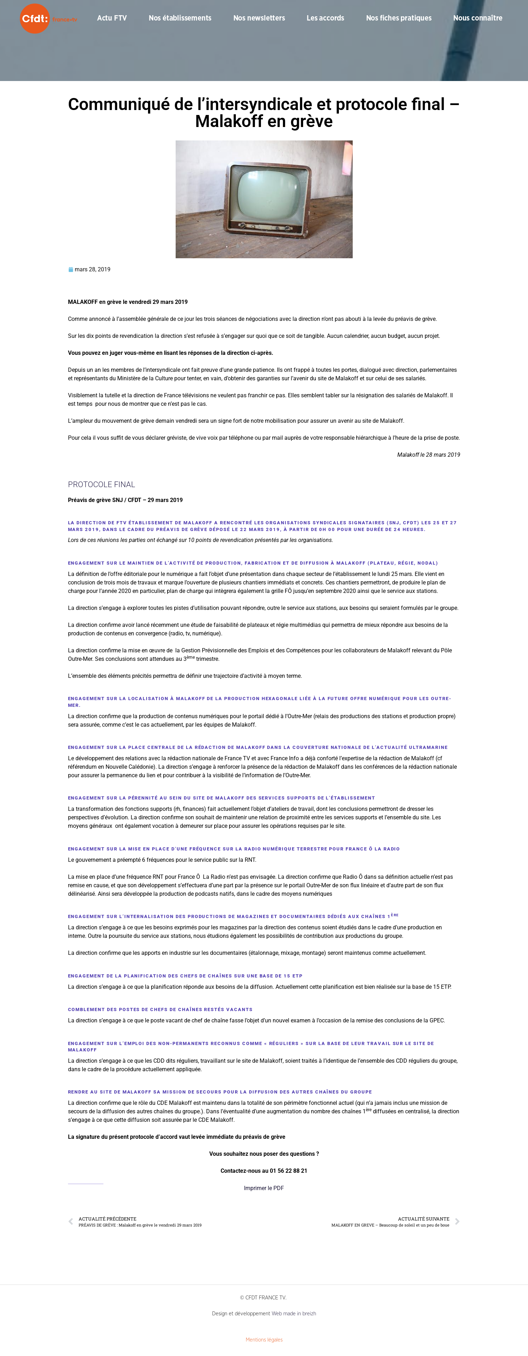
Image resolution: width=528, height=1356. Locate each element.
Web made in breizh (294, 1313)
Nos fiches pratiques (399, 18)
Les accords (325, 18)
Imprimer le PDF (264, 1188)
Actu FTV (112, 18)
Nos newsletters (259, 18)
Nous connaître (478, 18)
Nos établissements (180, 18)
